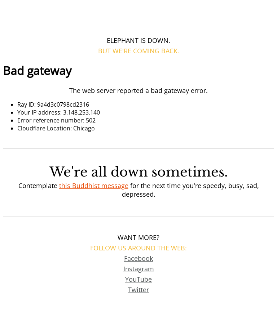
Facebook (138, 258)
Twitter (138, 289)
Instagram (138, 268)
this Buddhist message (93, 185)
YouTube (138, 279)
